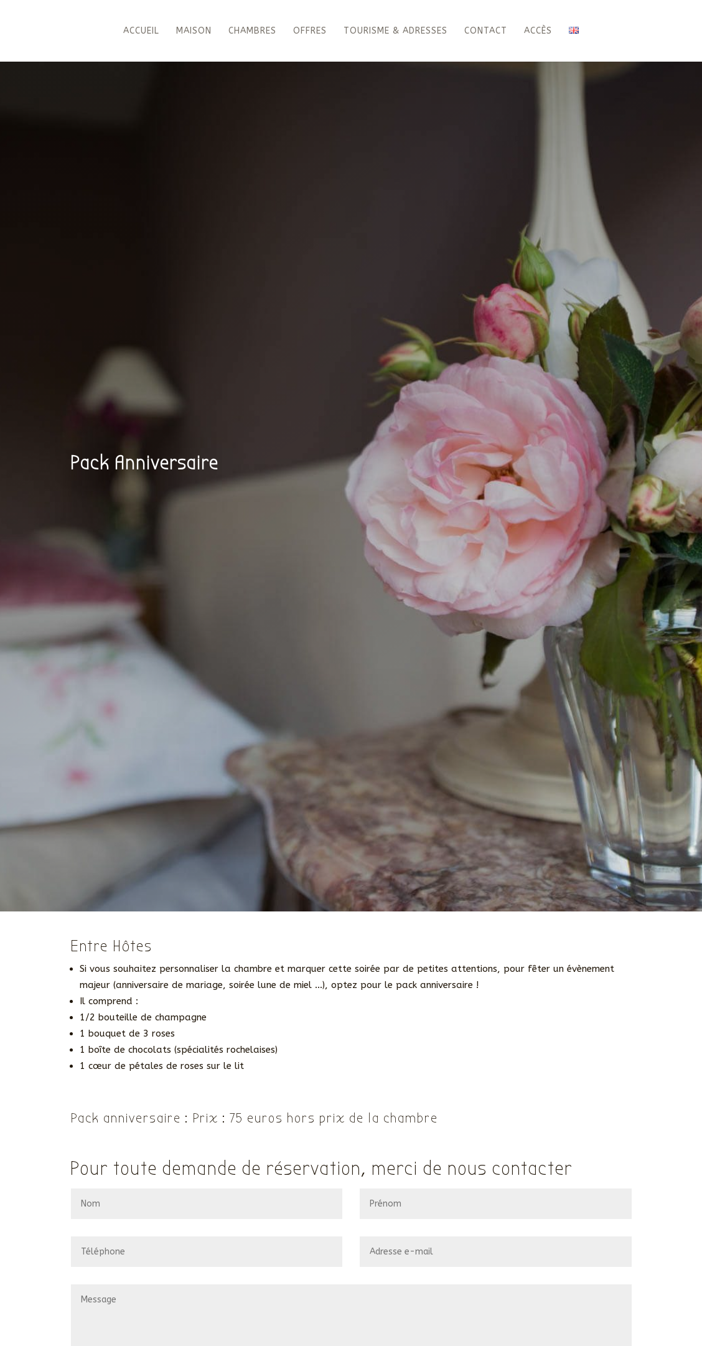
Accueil (141, 31)
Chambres (252, 31)
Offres (310, 31)
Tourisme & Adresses (395, 31)
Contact (485, 31)
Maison (194, 31)
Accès (538, 31)
